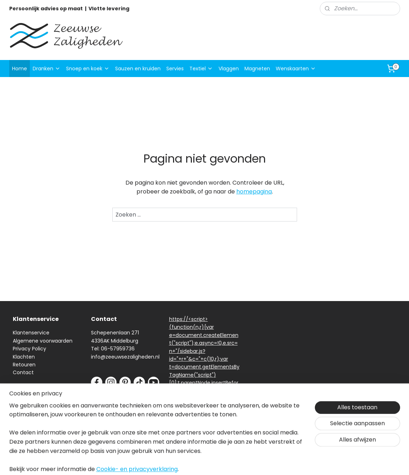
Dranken (46, 68)
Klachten (24, 356)
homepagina (254, 191)
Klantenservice (31, 332)
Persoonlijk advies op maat (46, 8)
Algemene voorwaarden (42, 340)
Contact (23, 372)
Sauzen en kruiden (138, 68)
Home (19, 68)
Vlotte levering (108, 8)
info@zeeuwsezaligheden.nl (125, 356)
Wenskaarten (296, 68)
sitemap (238, 462)
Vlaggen (229, 68)
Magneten (257, 68)
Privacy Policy (29, 348)
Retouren (24, 364)
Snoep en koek (87, 68)
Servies (175, 68)
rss (252, 462)
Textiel (201, 68)
